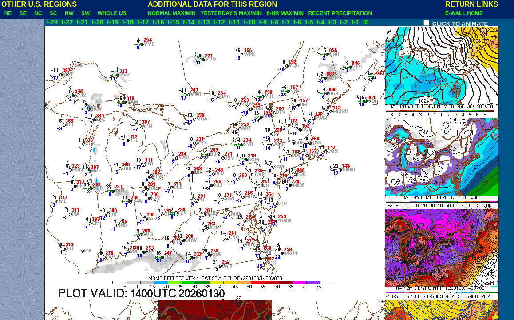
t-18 (128, 22)
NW (69, 13)
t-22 (68, 22)
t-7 (287, 22)
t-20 (98, 22)
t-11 (235, 22)
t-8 (275, 22)
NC (38, 13)
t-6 (298, 22)
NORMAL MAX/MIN (173, 13)
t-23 (51, 22)
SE (22, 13)
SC (53, 13)
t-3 (333, 22)
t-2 (345, 22)
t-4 (321, 22)
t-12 (219, 22)
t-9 (264, 22)
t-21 (83, 22)
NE (8, 13)
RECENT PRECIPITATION (341, 13)
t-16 (159, 22)
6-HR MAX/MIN (287, 13)
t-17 (143, 22)
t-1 (356, 22)
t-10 (250, 22)
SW (85, 13)
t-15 (174, 22)
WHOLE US (112, 13)
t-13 (204, 22)
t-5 (310, 22)
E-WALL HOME (464, 13)
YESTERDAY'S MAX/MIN (232, 13)
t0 (366, 22)
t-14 (189, 22)
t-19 (113, 22)
